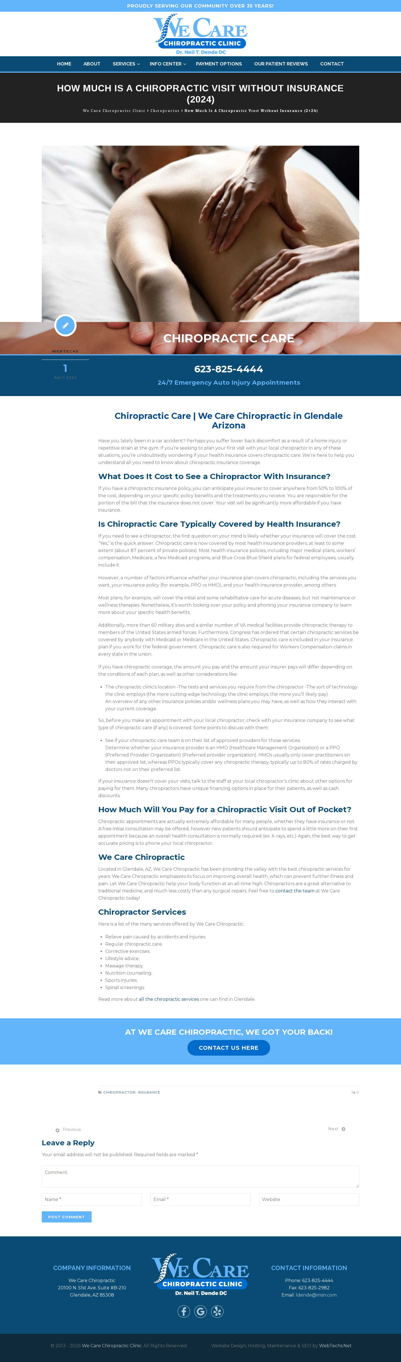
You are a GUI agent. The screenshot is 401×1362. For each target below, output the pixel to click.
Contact (332, 64)
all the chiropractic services (169, 999)
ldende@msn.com (316, 1295)
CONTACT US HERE (229, 1047)
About (92, 64)
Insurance (149, 1092)
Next (333, 1128)
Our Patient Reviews (281, 64)
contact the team (294, 891)
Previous (72, 1129)
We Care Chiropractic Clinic (111, 1345)
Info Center (166, 64)
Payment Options (219, 64)
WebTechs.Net (335, 1345)
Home (64, 64)
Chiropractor (119, 1092)
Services (124, 64)
